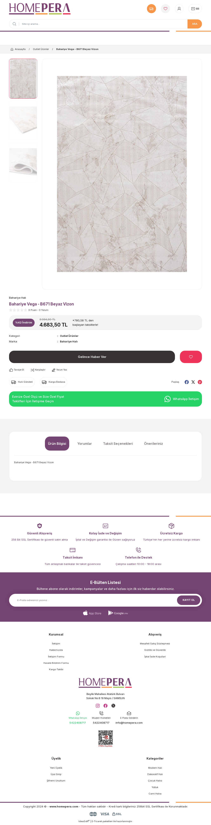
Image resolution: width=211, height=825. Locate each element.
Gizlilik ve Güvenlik (155, 650)
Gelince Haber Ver (92, 357)
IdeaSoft (84, 822)
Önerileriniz (153, 444)
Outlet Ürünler (70, 336)
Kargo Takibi (56, 669)
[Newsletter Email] (105, 600)
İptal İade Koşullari (155, 656)
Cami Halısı (155, 794)
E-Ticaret (97, 822)
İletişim (56, 643)
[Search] (105, 23)
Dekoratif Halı (155, 775)
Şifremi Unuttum (56, 782)
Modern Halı (155, 769)
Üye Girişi (56, 775)
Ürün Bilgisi (57, 444)
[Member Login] (179, 8)
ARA (194, 23)
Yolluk (155, 788)
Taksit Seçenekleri (118, 444)
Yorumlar (84, 444)
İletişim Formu (56, 656)
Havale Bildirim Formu (56, 663)
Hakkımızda (56, 650)
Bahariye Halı (69, 341)
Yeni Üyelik (56, 769)
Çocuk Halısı (155, 782)
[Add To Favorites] (191, 357)
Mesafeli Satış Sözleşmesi (155, 643)
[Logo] (39, 8)
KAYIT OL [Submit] (188, 600)
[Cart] (195, 8)
